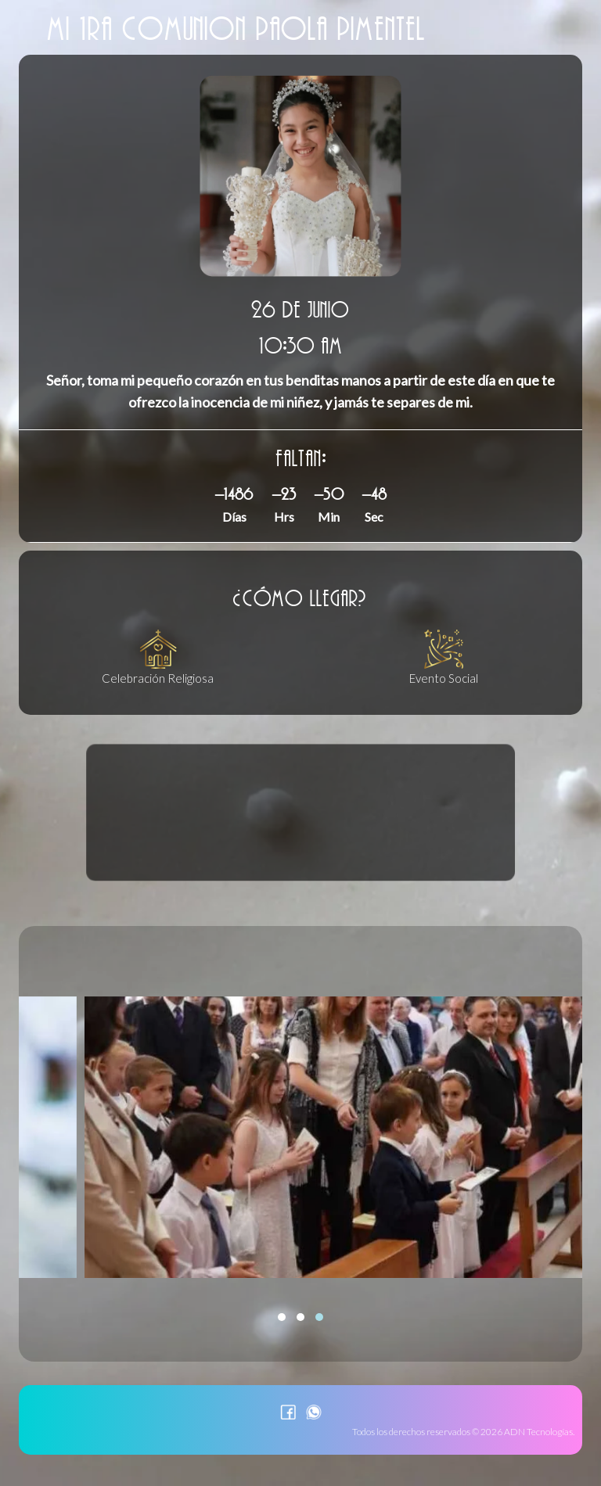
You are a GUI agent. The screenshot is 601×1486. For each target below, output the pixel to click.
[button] (281, 1317)
